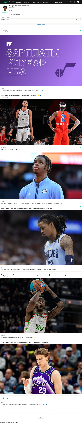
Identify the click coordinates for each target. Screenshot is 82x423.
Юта (11, 14)
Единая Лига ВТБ (4, 276)
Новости (39, 26)
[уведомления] (74, 2)
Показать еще (41, 410)
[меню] (13, 2)
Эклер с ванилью (4, 97)
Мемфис (9, 22)
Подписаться (5, 12)
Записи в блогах (45, 26)
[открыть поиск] (71, 2)
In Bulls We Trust (4, 151)
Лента (34, 26)
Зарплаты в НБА (4, 33)
